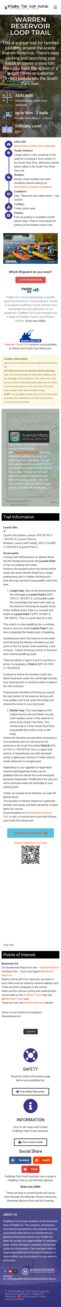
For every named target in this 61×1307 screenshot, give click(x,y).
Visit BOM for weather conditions (33, 187)
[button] (20, 1160)
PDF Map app (26, 452)
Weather (19, 174)
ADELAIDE (20, 141)
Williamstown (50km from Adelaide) (34, 146)
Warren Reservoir (49, 967)
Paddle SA (38, 1293)
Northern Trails (14, 998)
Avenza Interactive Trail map (30, 852)
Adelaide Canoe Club (16, 344)
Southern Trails (32, 994)
